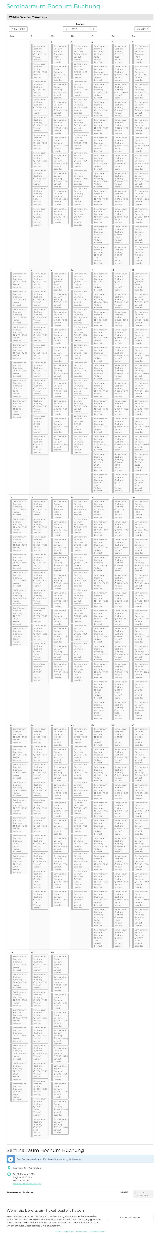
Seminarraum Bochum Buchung (53, 6)
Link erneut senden (130, 1217)
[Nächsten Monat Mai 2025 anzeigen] (143, 29)
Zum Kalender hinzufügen (27, 1183)
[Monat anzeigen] (94, 29)
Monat (80, 24)
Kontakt (58, 1231)
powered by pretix (97, 1231)
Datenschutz (81, 1231)
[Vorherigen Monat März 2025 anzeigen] (18, 29)
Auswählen (141, 1194)
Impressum (69, 1231)
